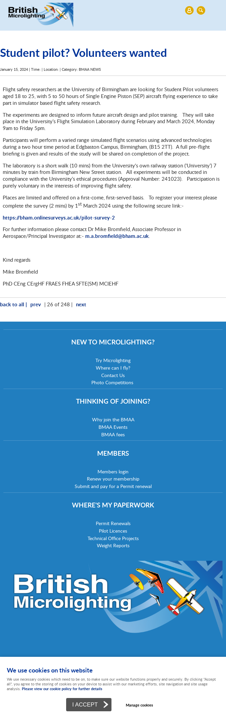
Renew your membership (113, 478)
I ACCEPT (85, 704)
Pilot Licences (113, 531)
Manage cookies (139, 705)
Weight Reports (113, 545)
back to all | (13, 304)
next (81, 304)
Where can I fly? (113, 367)
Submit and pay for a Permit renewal (113, 486)
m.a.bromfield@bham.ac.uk (117, 236)
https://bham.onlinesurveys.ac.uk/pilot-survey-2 (59, 217)
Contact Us (113, 375)
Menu (111, 10)
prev (35, 304)
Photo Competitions (112, 382)
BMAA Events (113, 427)
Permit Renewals (113, 523)
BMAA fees (113, 434)
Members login (113, 471)
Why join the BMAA (113, 419)
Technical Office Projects (113, 538)
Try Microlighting (113, 360)
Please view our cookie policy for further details (62, 688)
